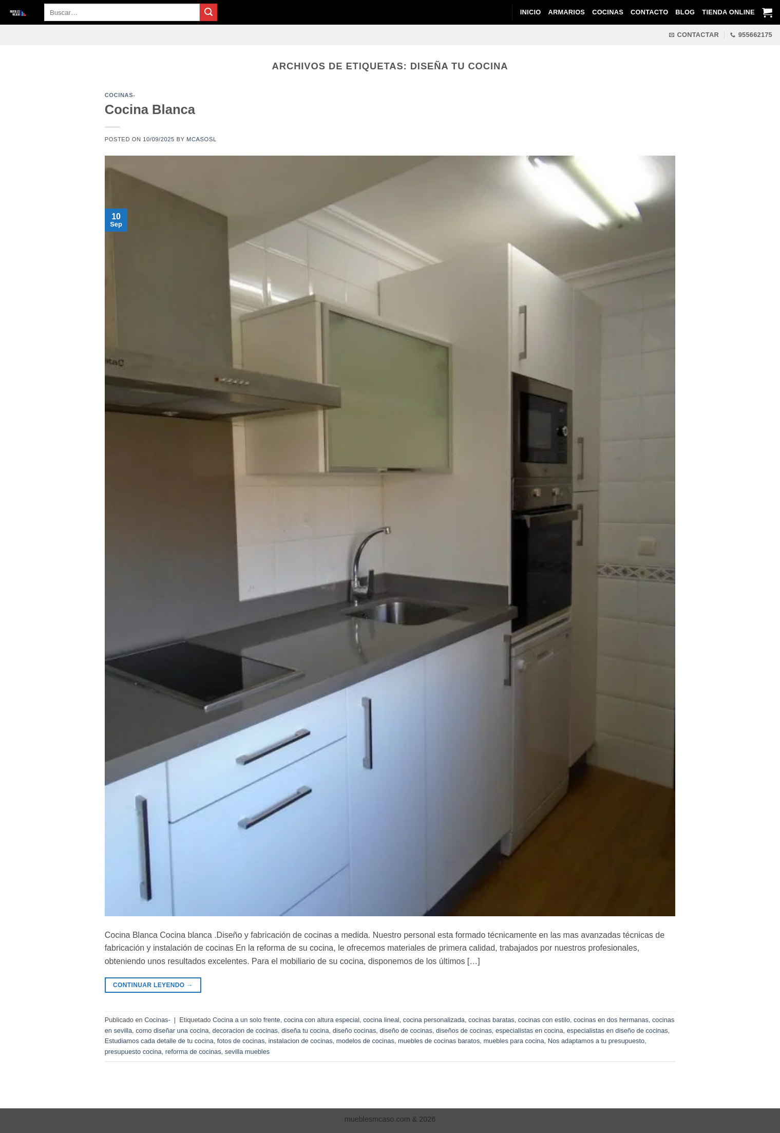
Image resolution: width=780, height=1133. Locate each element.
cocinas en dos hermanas (611, 1020)
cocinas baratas (491, 1020)
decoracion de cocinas (245, 1030)
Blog (685, 12)
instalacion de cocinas (300, 1041)
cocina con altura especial (321, 1020)
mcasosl (201, 139)
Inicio (530, 12)
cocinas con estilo (544, 1020)
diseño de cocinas (405, 1030)
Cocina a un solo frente (246, 1020)
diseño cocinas (354, 1030)
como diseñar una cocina (172, 1030)
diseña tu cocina (305, 1030)
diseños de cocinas (464, 1030)
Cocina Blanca (150, 109)
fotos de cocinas (240, 1041)
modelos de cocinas (365, 1041)
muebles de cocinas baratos (439, 1041)
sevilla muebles (247, 1051)
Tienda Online (728, 12)
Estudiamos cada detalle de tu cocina (159, 1041)
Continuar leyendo (153, 985)
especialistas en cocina (529, 1030)
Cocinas (607, 12)
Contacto (649, 12)
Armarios (566, 12)
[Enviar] (208, 12)
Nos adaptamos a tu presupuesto (596, 1041)
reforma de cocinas (193, 1051)
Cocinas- (120, 95)
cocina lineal (381, 1020)
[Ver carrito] (767, 12)
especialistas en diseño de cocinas (617, 1030)
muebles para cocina (513, 1041)
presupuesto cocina (133, 1051)
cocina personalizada (434, 1020)
